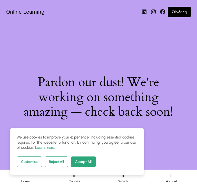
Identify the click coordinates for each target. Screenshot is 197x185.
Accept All (83, 162)
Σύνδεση (179, 12)
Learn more (44, 147)
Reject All (56, 162)
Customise (29, 162)
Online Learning (25, 12)
